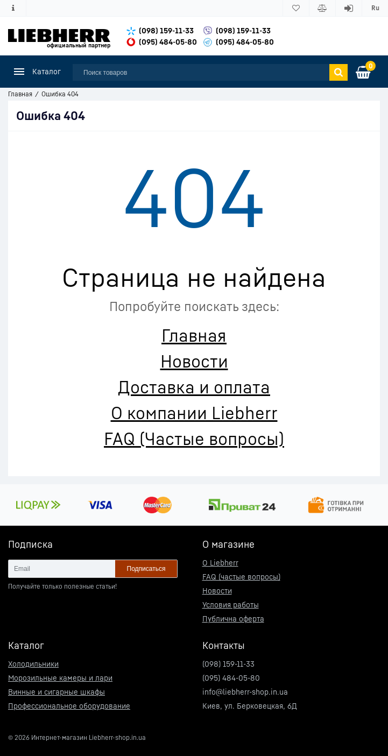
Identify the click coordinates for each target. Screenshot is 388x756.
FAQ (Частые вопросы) (194, 438)
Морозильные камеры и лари (60, 677)
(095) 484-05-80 (168, 41)
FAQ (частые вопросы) (241, 576)
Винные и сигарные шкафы (56, 691)
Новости (194, 361)
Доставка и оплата (194, 387)
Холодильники (33, 663)
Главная (194, 335)
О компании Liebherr (194, 412)
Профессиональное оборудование (69, 705)
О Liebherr (220, 562)
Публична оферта (233, 618)
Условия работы (230, 604)
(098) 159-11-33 (166, 30)
